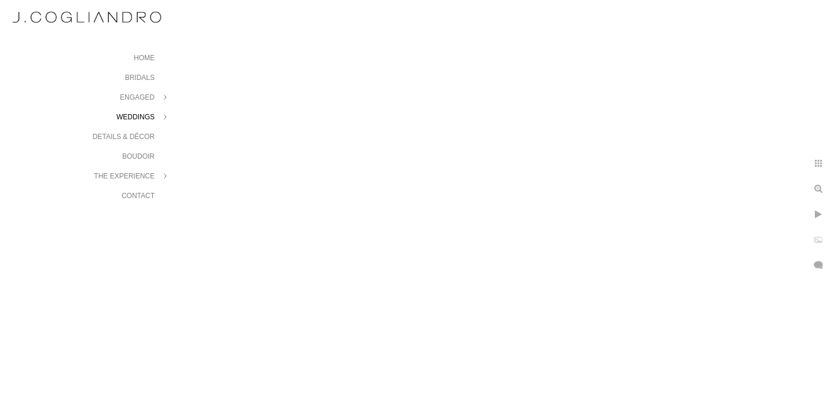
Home (144, 58)
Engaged (137, 97)
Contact (138, 196)
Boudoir (138, 156)
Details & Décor (124, 137)
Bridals (140, 78)
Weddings (135, 117)
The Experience (124, 176)
